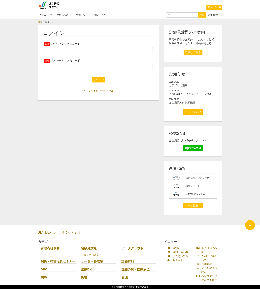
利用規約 (205, 264)
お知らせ (99, 14)
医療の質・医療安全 (135, 269)
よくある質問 (178, 256)
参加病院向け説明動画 (182, 102)
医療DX (86, 269)
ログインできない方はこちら (98, 91)
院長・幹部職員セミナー (58, 261)
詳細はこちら (193, 52)
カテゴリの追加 (178, 85)
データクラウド (132, 248)
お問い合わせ (178, 252)
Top (40, 22)
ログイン (214, 7)
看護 (124, 277)
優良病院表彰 (91, 255)
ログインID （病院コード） (66, 43)
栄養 (44, 277)
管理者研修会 (50, 248)
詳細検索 (214, 15)
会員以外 (176, 260)
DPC (44, 269)
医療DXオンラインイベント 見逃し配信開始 (196, 94)
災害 (84, 277)
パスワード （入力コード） (66, 60)
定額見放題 (64, 14)
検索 (201, 15)
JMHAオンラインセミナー (62, 232)
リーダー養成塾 (92, 261)
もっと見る (193, 112)
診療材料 (127, 261)
